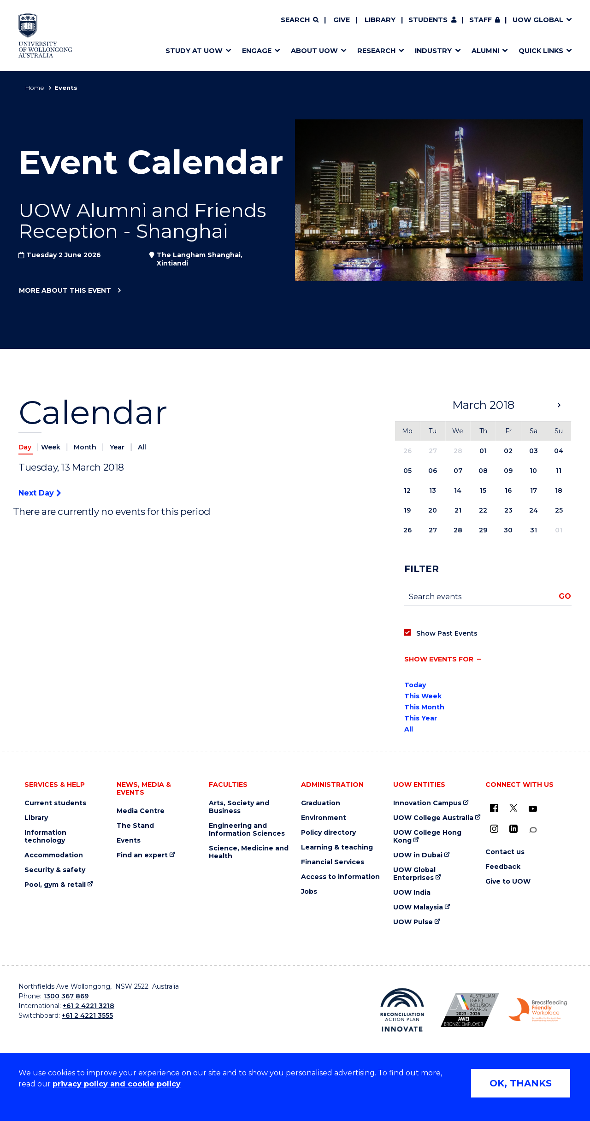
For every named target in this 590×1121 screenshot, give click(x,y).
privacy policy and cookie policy (117, 1084)
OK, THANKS (521, 1083)
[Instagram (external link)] (494, 829)
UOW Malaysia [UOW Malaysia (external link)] (418, 907)
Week (51, 447)
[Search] (299, 20)
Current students (55, 803)
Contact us (505, 852)
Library (380, 20)
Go (565, 596)
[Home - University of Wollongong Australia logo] (45, 35)
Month (86, 447)
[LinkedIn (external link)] (513, 829)
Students (428, 20)
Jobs (309, 892)
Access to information (340, 877)
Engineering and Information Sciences (247, 830)
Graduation (320, 803)
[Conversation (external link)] (533, 830)
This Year (420, 718)
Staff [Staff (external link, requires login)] (480, 20)
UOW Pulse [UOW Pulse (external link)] (413, 922)
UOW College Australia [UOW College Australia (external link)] (433, 818)
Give (341, 20)
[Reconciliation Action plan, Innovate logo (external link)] (402, 1010)
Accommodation (53, 855)
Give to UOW (508, 881)
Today (415, 685)
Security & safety (54, 870)
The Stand (135, 826)
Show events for (438, 659)
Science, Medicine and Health (249, 852)
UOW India (412, 893)
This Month (424, 707)
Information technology (45, 836)
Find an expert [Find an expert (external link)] (142, 855)
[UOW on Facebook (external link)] (494, 808)
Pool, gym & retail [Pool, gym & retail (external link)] (55, 885)
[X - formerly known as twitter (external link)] (513, 808)
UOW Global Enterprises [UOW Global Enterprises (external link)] (414, 874)
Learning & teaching (337, 847)
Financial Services (332, 862)
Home (34, 87)
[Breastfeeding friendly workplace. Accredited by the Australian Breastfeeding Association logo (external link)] (537, 1009)
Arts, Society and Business (239, 807)
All (142, 447)
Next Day (39, 493)
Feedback (502, 867)
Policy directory (328, 833)
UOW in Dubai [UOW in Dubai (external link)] (417, 855)
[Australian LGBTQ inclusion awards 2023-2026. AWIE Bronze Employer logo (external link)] (470, 1010)
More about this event (64, 290)
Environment (323, 818)
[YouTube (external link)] (533, 809)
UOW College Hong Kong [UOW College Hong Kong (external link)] (427, 836)
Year (118, 447)
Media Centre (141, 811)
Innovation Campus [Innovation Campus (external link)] (427, 803)
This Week (423, 696)
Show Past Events (447, 633)
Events (129, 840)
